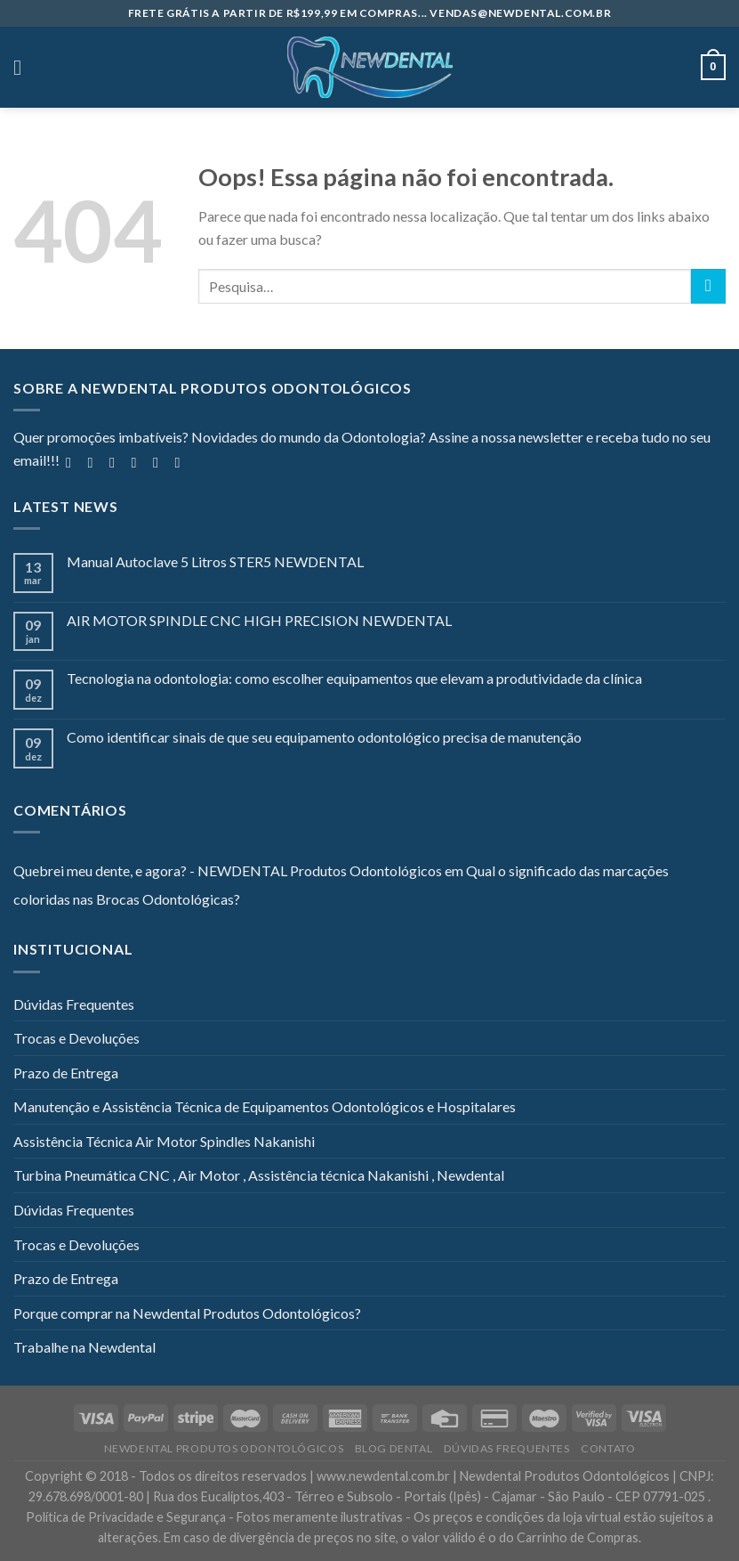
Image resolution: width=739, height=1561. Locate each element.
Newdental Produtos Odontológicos (224, 1448)
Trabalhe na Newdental (84, 1346)
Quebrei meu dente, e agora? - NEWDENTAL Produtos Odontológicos (227, 870)
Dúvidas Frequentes (73, 1004)
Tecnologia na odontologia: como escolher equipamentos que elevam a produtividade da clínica (354, 678)
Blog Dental (394, 1448)
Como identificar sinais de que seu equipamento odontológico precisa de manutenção (324, 736)
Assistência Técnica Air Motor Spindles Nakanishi (164, 1141)
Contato (608, 1448)
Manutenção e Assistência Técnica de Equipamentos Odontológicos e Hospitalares (264, 1106)
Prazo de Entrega (65, 1072)
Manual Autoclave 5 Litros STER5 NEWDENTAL (215, 561)
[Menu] (24, 67)
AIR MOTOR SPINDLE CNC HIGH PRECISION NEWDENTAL (259, 620)
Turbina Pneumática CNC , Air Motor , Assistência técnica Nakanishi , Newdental (258, 1175)
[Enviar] (708, 286)
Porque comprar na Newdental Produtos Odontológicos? (187, 1313)
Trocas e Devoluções (76, 1037)
